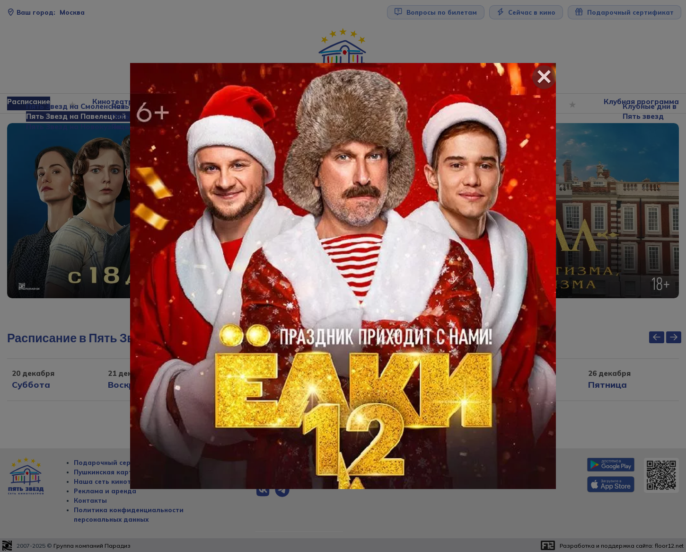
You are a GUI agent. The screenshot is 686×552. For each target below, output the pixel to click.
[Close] (544, 77)
